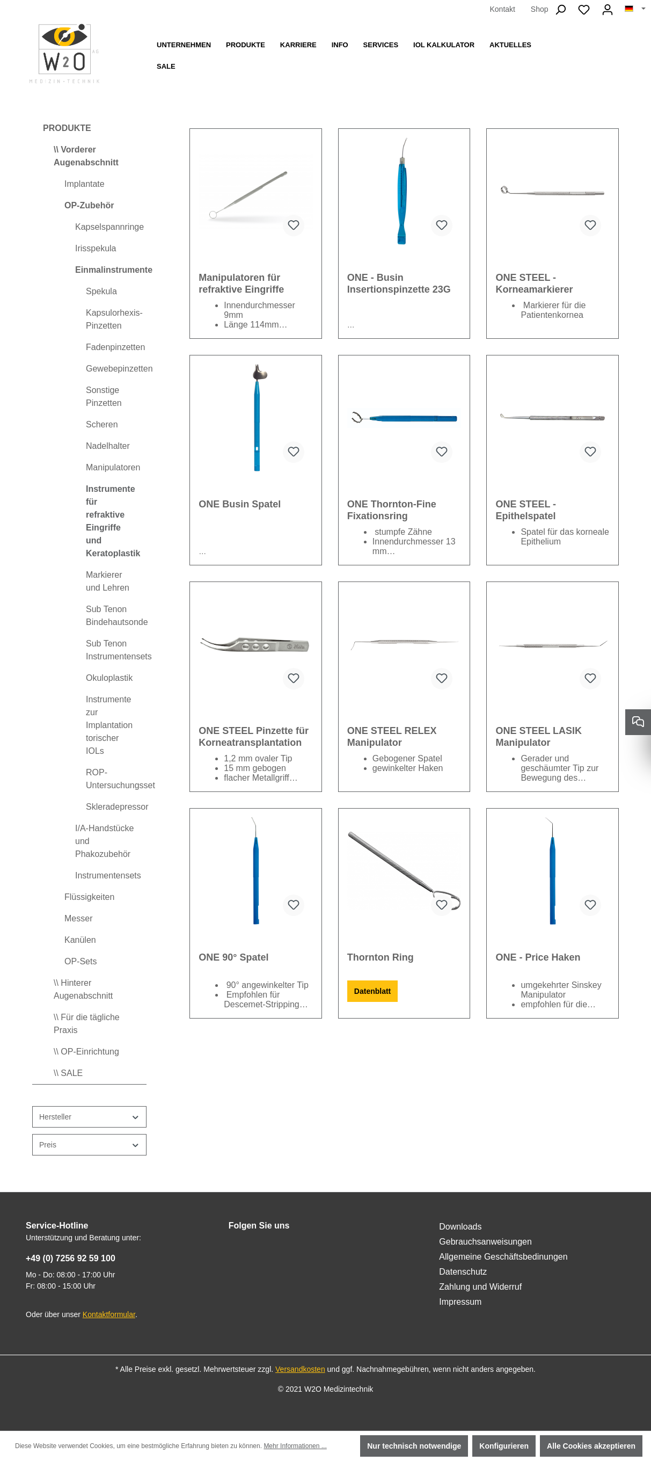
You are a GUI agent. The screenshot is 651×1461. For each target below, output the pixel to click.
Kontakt (502, 9)
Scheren (102, 424)
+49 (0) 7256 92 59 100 (70, 1258)
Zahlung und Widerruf (480, 1286)
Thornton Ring (380, 957)
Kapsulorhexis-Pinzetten (114, 319)
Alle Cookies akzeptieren (591, 1446)
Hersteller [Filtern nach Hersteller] (89, 1117)
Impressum (460, 1301)
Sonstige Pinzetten (104, 397)
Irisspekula (95, 248)
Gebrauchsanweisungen (485, 1241)
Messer (78, 918)
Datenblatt (372, 991)
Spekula (101, 291)
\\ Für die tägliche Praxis (87, 1024)
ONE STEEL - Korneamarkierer (534, 283)
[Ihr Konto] (607, 9)
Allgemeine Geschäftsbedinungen (503, 1256)
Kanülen (80, 939)
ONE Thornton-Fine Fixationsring (391, 510)
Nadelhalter (108, 445)
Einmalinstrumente (111, 269)
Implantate (84, 183)
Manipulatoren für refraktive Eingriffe (241, 283)
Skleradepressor (116, 806)
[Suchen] (560, 9)
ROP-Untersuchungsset (116, 779)
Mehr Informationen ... (295, 1446)
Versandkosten (300, 1369)
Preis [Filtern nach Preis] (89, 1145)
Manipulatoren (113, 467)
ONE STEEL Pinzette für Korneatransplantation (254, 736)
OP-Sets (80, 961)
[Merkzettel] (583, 9)
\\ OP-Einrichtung (86, 1051)
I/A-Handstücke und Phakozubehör (104, 841)
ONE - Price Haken (537, 957)
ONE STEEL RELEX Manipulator (392, 736)
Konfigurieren (504, 1446)
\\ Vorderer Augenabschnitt (86, 156)
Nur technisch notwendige (414, 1446)
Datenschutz (463, 1271)
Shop (539, 9)
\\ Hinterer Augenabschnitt (83, 989)
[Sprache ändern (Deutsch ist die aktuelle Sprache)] (635, 9)
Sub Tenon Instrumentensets (116, 650)
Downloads (460, 1226)
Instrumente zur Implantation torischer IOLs (109, 725)
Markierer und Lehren (107, 581)
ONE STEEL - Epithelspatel (525, 510)
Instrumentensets (108, 875)
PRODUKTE (67, 128)
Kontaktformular (109, 1314)
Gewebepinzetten (116, 368)
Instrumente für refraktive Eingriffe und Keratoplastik (113, 521)
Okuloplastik (109, 677)
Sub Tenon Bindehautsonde (116, 616)
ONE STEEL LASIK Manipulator (538, 736)
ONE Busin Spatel (240, 504)
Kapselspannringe (109, 226)
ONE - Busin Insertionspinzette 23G (399, 283)
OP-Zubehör (89, 205)
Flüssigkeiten (89, 897)
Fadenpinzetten (115, 347)
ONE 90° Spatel (233, 957)
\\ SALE (68, 1073)
